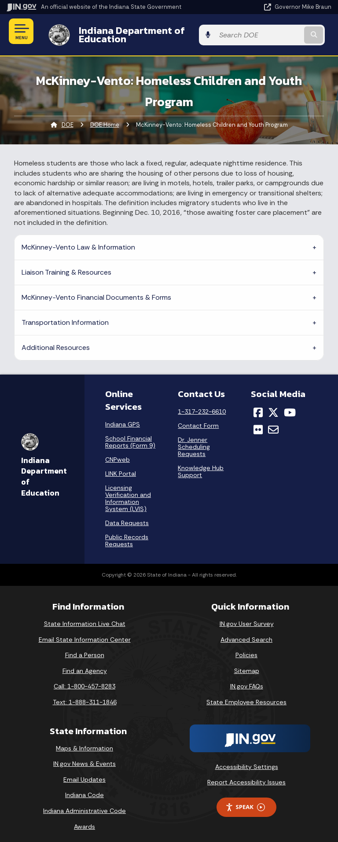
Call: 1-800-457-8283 (84, 680)
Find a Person (84, 648)
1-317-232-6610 (202, 405)
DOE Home (104, 118)
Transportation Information (65, 315)
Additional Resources (56, 341)
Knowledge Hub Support (201, 464)
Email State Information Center (85, 632)
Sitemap (246, 664)
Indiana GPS (122, 418)
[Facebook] (258, 406)
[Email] (273, 422)
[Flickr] (258, 422)
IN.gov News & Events (84, 757)
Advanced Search (246, 632)
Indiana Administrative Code (84, 804)
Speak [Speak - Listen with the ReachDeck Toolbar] (245, 800)
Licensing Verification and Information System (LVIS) (128, 491)
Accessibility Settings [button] (246, 760)
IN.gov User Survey (247, 617)
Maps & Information (84, 741)
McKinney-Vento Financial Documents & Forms (96, 290)
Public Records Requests (126, 533)
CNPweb (117, 453)
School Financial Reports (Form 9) (130, 435)
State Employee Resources (246, 695)
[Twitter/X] (273, 406)
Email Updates (84, 773)
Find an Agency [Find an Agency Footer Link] (84, 664)
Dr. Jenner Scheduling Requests (194, 440)
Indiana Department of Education (149, 31)
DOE (67, 118)
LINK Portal (120, 467)
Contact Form (198, 419)
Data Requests (127, 516)
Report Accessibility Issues (246, 775)
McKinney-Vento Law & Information (78, 240)
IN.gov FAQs (246, 680)
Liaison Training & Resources (66, 265)
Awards (84, 820)
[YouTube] (290, 406)
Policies (246, 648)
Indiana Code (84, 788)
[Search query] (284, 31)
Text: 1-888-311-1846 (85, 695)
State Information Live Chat (84, 617)
